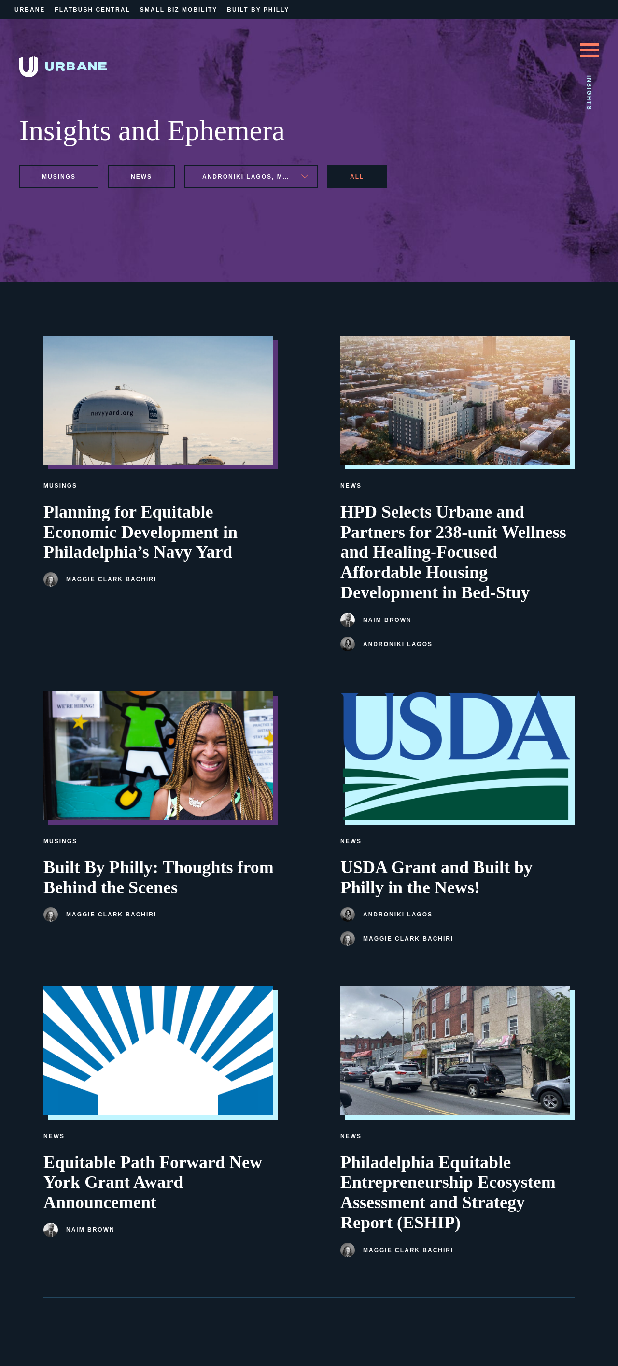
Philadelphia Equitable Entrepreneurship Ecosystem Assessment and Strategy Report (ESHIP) (448, 1192)
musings (59, 176)
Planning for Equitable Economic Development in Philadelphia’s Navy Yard (140, 532)
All (357, 176)
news (141, 176)
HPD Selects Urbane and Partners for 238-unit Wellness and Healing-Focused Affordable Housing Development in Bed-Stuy (453, 552)
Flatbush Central (92, 9)
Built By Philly (258, 9)
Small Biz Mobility (178, 9)
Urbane (29, 9)
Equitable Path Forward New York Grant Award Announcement (152, 1182)
